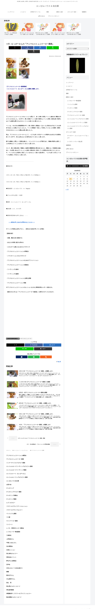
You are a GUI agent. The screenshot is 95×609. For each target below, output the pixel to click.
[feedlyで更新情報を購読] (33, 353)
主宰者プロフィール (72, 89)
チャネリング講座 (73, 108)
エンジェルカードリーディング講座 (78, 122)
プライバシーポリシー (73, 152)
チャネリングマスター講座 (75, 111)
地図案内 (69, 145)
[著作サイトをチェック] (30, 353)
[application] (78, 166)
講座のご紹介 (70, 97)
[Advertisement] (22, 298)
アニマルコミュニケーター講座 (13, 334)
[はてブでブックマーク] (33, 47)
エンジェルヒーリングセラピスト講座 (78, 119)
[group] (11, 29)
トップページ (70, 82)
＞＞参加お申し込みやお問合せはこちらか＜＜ (22, 218)
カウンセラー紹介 (72, 132)
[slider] (87, 166)
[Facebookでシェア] (24, 47)
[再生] (68, 166)
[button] (52, 47)
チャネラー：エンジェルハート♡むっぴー (78, 137)
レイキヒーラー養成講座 (75, 100)
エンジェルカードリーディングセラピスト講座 (78, 127)
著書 (68, 93)
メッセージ (70, 86)
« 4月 (67, 189)
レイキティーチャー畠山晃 (75, 141)
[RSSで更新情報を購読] (37, 353)
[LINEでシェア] (43, 47)
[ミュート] (84, 166)
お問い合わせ (70, 148)
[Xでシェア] (15, 47)
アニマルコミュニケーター (26, 334)
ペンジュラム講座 (73, 104)
